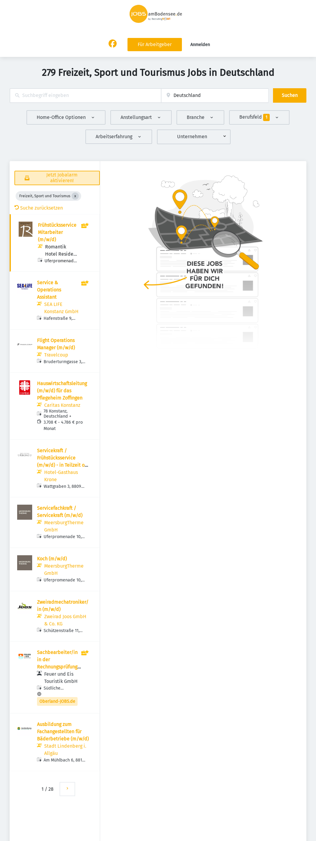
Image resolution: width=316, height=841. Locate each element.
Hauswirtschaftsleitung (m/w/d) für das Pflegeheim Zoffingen (62, 391)
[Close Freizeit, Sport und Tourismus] (75, 196)
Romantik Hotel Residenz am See (61, 254)
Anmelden (200, 44)
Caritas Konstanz (62, 405)
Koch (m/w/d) (52, 559)
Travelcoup (56, 355)
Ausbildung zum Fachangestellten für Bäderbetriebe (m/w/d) (63, 731)
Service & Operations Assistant (49, 290)
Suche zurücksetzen (38, 208)
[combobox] (85, 95)
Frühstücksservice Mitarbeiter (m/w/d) (57, 232)
